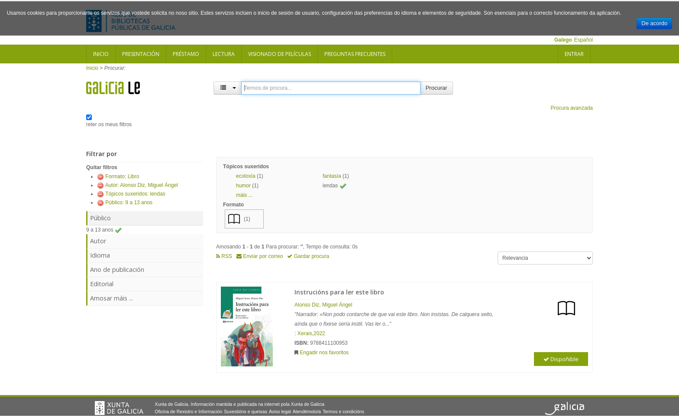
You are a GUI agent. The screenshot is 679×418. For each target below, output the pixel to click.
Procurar (436, 88)
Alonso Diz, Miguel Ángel (323, 305)
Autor (98, 241)
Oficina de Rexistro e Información (188, 411)
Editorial (101, 284)
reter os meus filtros (109, 124)
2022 (319, 333)
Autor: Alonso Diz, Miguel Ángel (141, 185)
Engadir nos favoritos (324, 352)
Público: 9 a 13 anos (128, 202)
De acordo (654, 23)
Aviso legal (280, 411)
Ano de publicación (117, 269)
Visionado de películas (279, 54)
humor (243, 186)
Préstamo (186, 54)
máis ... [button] (244, 195)
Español (583, 40)
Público (100, 218)
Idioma (100, 255)
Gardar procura (308, 256)
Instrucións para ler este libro (339, 292)
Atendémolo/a (307, 411)
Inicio (101, 54)
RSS (224, 256)
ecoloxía (245, 176)
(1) (247, 219)
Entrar (574, 54)
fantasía (332, 176)
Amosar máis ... (111, 298)
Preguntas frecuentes (354, 54)
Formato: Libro (122, 176)
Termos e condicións (343, 411)
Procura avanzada (572, 108)
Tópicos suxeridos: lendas (135, 194)
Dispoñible (561, 359)
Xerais (304, 333)
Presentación (140, 54)
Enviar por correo (259, 256)
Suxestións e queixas (245, 411)
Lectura (224, 54)
